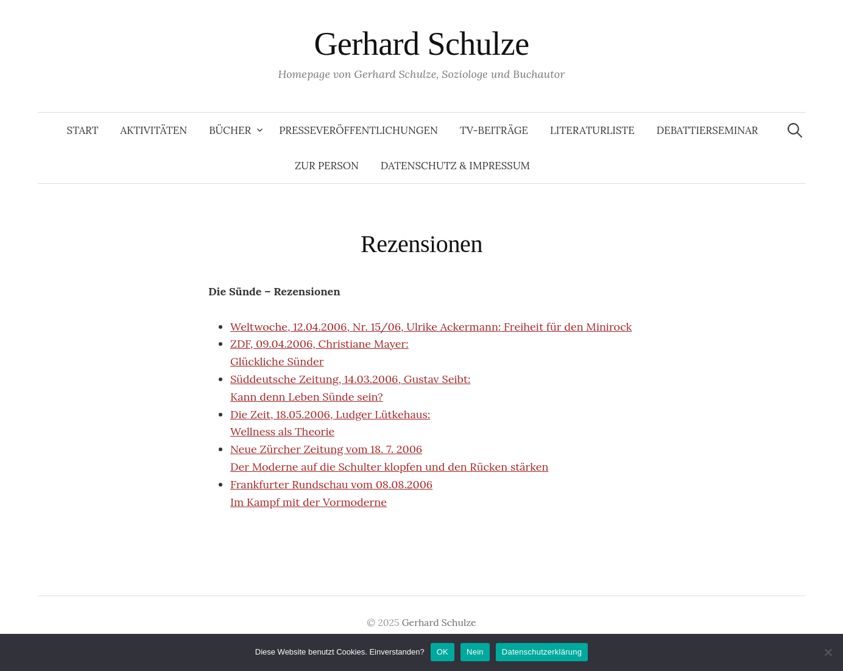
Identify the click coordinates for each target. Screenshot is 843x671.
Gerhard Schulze (421, 44)
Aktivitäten (154, 130)
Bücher (230, 130)
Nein (475, 651)
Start (83, 130)
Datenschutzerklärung (542, 651)
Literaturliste (592, 130)
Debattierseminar (707, 130)
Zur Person (327, 165)
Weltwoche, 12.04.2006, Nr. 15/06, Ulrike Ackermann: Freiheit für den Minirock (431, 327)
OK (442, 651)
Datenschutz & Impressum (455, 165)
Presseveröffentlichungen (358, 130)
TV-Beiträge (494, 130)
